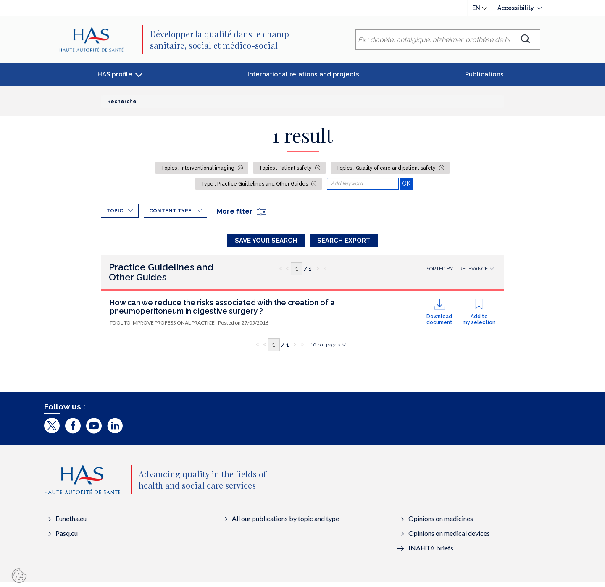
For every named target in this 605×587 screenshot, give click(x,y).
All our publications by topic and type (285, 523)
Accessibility (515, 8)
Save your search (266, 240)
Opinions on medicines (440, 523)
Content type (170, 211)
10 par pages (325, 349)
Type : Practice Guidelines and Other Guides (255, 184)
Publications (484, 74)
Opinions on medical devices (449, 537)
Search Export (344, 240)
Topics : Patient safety (286, 168)
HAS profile (114, 74)
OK (407, 183)
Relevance (473, 273)
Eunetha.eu (71, 523)
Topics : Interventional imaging (198, 168)
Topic (114, 211)
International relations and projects (303, 74)
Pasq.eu (66, 537)
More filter (242, 211)
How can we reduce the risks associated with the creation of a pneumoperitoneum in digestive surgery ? (222, 311)
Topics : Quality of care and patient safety (386, 168)
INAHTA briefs (430, 552)
